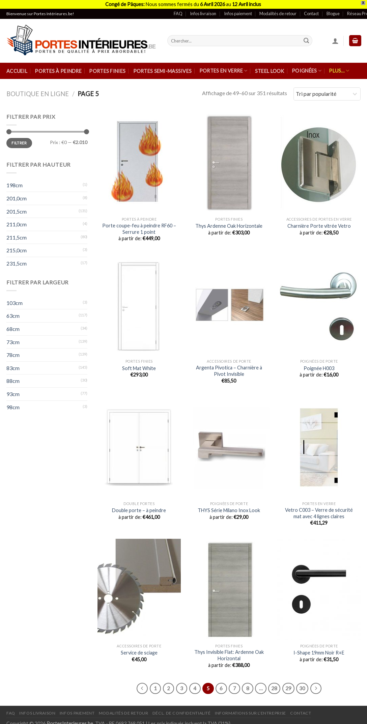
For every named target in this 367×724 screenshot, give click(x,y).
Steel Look (269, 69)
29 (288, 686)
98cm (13, 404)
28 (274, 686)
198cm (14, 183)
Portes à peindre (58, 69)
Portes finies (107, 69)
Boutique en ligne (37, 91)
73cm (13, 339)
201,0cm (16, 196)
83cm (13, 365)
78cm (13, 353)
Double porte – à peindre (139, 508)
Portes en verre (223, 68)
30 (302, 686)
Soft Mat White (139, 366)
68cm (13, 326)
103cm (14, 300)
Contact (311, 11)
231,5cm (16, 261)
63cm (13, 313)
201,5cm (16, 209)
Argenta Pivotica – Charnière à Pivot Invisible (229, 369)
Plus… (339, 68)
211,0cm (16, 222)
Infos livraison (203, 11)
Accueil (16, 69)
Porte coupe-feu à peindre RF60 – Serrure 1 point (139, 226)
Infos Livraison (37, 711)
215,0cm (16, 248)
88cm (13, 378)
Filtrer (19, 140)
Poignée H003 (319, 366)
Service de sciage (139, 650)
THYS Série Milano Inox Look (229, 508)
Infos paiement (238, 11)
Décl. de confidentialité (181, 711)
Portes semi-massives (162, 69)
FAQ (178, 11)
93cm (13, 391)
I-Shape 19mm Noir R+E (318, 650)
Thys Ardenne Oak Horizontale (228, 224)
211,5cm (16, 235)
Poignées (306, 68)
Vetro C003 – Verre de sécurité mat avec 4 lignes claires (319, 511)
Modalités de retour (278, 11)
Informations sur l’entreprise (250, 711)
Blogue (333, 11)
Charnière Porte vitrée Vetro (319, 224)
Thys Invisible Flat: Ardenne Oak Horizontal (229, 653)
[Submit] (306, 38)
